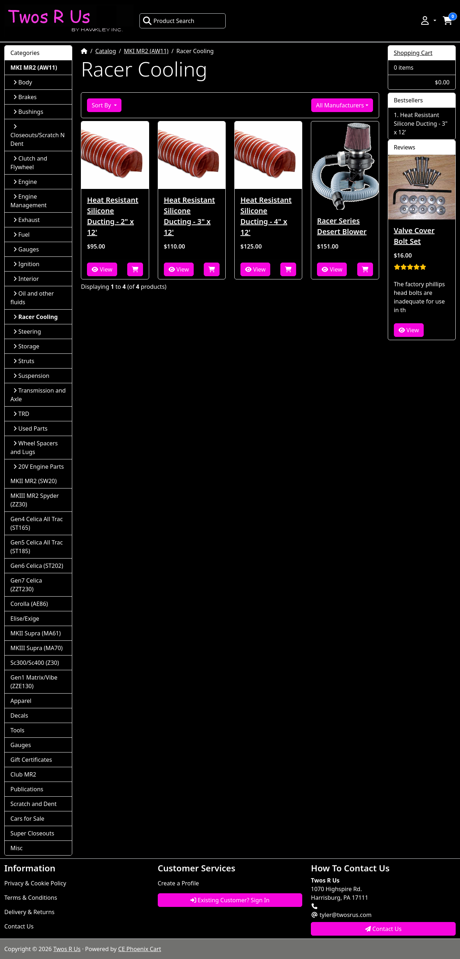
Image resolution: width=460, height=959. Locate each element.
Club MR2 (23, 774)
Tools (17, 730)
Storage (26, 346)
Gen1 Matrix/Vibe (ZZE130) (34, 681)
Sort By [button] (102, 105)
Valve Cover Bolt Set (414, 236)
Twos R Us (66, 949)
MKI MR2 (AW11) (146, 51)
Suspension (31, 376)
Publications (26, 789)
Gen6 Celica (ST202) (36, 566)
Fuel (21, 234)
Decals (19, 715)
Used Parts (30, 428)
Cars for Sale (27, 819)
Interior (26, 279)
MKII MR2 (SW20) (33, 481)
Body (22, 82)
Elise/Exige (24, 618)
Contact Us (18, 926)
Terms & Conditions (30, 898)
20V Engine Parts (38, 467)
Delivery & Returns (29, 912)
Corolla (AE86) (29, 604)
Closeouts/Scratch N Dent (37, 136)
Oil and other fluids (32, 297)
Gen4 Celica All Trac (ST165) (36, 523)
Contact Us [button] (383, 929)
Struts (23, 361)
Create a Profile (178, 883)
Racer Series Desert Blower (342, 226)
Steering (27, 331)
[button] (428, 20)
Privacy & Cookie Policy (35, 883)
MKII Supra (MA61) (35, 633)
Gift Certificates (31, 760)
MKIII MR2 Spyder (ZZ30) (34, 500)
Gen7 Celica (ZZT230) (26, 584)
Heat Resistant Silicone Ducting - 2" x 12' (112, 216)
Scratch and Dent (33, 804)
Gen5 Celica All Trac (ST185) (36, 546)
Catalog (105, 51)
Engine (25, 182)
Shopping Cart (413, 53)
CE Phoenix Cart (139, 949)
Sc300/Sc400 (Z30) (34, 663)
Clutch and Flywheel (28, 162)
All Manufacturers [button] (340, 105)
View (102, 269)
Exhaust (26, 220)
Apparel (20, 701)
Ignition (26, 264)
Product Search (168, 21)
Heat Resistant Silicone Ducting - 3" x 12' (189, 216)
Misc (16, 848)
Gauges (26, 249)
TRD (21, 414)
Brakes (25, 97)
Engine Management (28, 201)
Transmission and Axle (38, 394)
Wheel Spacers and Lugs (34, 447)
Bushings (28, 112)
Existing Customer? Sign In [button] (230, 900)
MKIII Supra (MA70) (36, 648)
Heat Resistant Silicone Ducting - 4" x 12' (265, 216)
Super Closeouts (32, 833)
